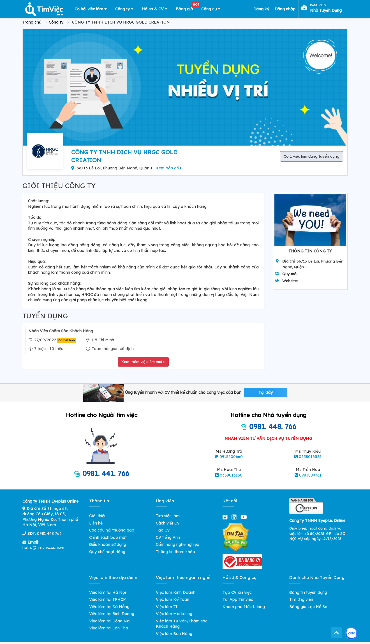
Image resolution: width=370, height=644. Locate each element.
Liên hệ (96, 523)
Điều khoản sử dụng (107, 544)
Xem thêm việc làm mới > (143, 361)
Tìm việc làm (168, 515)
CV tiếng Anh (168, 537)
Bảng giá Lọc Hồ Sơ (308, 606)
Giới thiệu (98, 515)
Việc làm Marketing (174, 613)
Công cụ (210, 9)
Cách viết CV (168, 523)
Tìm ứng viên (301, 599)
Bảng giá (186, 8)
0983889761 (310, 475)
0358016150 (231, 475)
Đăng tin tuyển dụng (308, 592)
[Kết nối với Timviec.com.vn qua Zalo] (351, 633)
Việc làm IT (167, 606)
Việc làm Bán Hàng (174, 633)
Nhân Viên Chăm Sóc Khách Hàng (60, 331)
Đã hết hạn (66, 340)
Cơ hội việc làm (91, 9)
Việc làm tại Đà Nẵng (109, 606)
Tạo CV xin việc (237, 592)
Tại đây (265, 392)
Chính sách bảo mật (108, 537)
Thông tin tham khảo (175, 551)
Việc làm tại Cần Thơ (108, 628)
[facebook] (226, 517)
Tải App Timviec (238, 599)
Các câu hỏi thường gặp (111, 530)
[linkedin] (235, 517)
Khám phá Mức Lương (244, 606)
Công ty (124, 9)
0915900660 (231, 456)
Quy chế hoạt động (107, 551)
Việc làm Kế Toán (172, 599)
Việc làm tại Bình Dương (111, 613)
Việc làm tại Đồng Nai (109, 621)
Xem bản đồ (169, 168)
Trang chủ (31, 22)
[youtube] (244, 517)
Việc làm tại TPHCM (108, 599)
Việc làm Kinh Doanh (175, 592)
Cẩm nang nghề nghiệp (177, 544)
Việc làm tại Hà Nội (107, 592)
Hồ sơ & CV (154, 9)
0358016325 (310, 456)
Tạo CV (163, 530)
